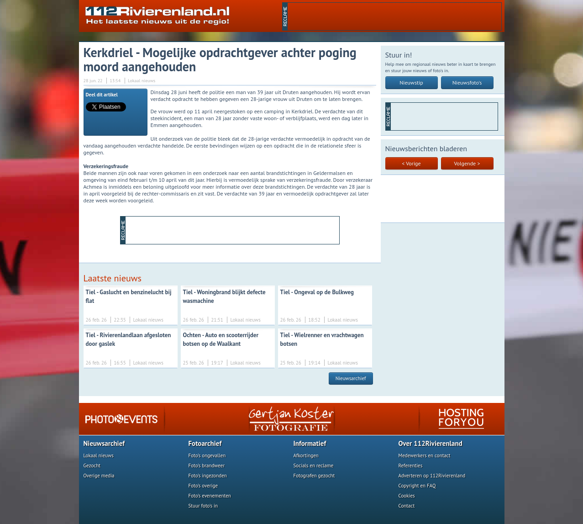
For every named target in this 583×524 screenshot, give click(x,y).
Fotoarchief (205, 443)
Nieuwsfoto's (467, 82)
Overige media (99, 475)
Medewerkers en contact (425, 455)
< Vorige (411, 163)
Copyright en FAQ (417, 485)
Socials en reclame (314, 465)
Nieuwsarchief (351, 378)
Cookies (407, 495)
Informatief (310, 443)
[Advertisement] (394, 16)
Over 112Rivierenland (430, 443)
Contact (407, 506)
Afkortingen (306, 455)
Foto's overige (203, 485)
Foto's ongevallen (207, 455)
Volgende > (467, 163)
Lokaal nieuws (99, 455)
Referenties (411, 465)
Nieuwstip (411, 82)
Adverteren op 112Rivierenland (432, 475)
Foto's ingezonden (208, 475)
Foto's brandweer (207, 465)
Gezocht (92, 465)
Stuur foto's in (203, 506)
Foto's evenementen (210, 495)
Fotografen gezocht (314, 475)
